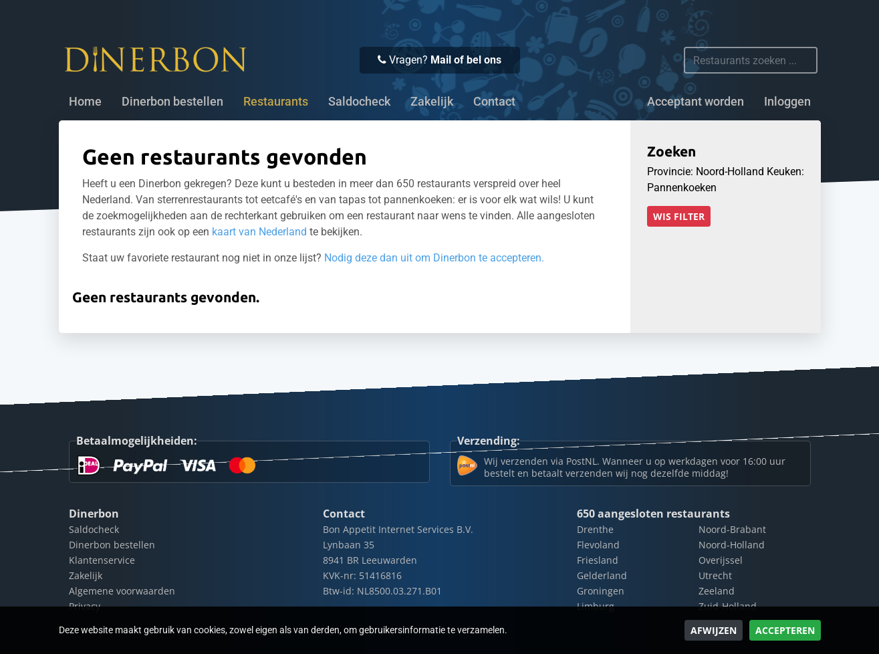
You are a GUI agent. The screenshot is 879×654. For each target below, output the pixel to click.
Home (85, 101)
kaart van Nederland (259, 231)
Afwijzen (713, 630)
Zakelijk (431, 101)
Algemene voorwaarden (122, 590)
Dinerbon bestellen (172, 101)
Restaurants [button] (275, 101)
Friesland (597, 560)
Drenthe (595, 529)
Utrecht (715, 575)
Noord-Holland (732, 544)
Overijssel (721, 560)
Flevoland (598, 544)
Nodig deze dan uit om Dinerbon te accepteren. (434, 257)
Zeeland (717, 590)
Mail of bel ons (465, 59)
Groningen (600, 590)
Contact (494, 101)
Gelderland (602, 575)
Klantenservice (102, 560)
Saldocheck (359, 101)
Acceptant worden (695, 101)
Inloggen (787, 101)
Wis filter (679, 216)
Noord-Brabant (732, 529)
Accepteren (785, 630)
